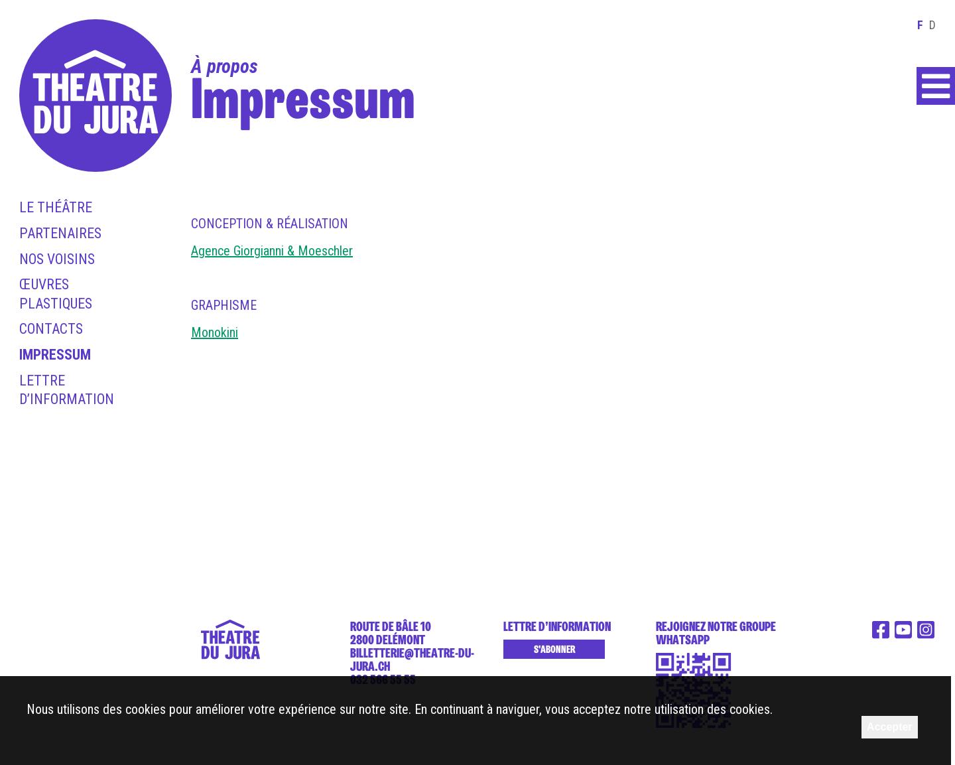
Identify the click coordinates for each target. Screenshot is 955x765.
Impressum (55, 354)
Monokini (214, 332)
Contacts (51, 328)
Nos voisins (57, 259)
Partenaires (60, 233)
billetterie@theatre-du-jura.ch (412, 659)
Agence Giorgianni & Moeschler (272, 251)
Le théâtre (55, 207)
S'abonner (554, 650)
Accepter (889, 726)
